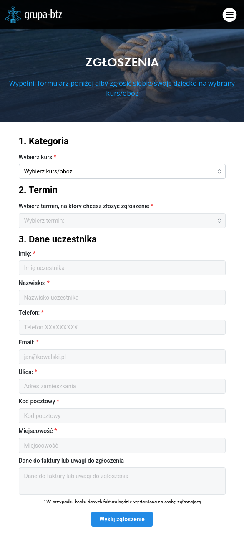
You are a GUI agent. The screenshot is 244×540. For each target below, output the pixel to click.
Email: (29, 342)
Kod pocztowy (39, 401)
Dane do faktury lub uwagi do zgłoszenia (71, 460)
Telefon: (31, 312)
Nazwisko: (34, 283)
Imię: (27, 253)
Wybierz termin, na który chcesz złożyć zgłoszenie (86, 206)
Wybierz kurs (38, 157)
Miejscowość (38, 431)
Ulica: (28, 372)
